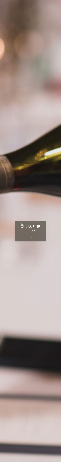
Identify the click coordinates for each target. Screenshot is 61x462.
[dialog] (30, 231)
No (28, 237)
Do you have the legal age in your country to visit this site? (30, 236)
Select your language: (30, 230)
